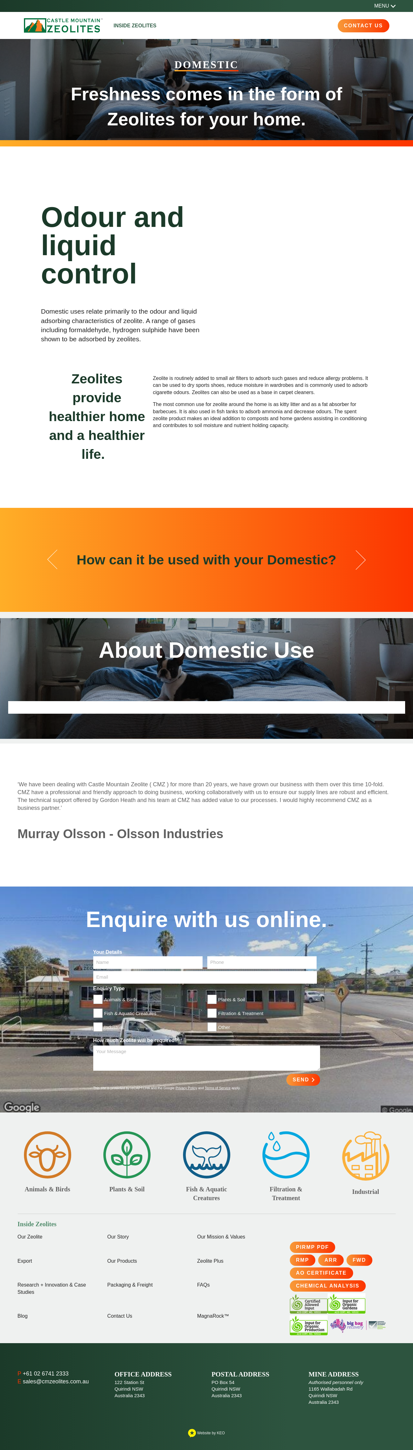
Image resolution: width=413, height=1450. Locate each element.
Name (102, 962)
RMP (302, 1260)
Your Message (111, 1051)
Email (102, 977)
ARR (330, 1260)
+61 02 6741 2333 (46, 1373)
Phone (217, 962)
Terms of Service (218, 1088)
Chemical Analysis (327, 1285)
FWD (359, 1260)
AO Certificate (321, 1273)
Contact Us (363, 25)
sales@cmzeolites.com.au (56, 1381)
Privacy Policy (186, 1088)
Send (301, 1079)
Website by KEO (206, 1433)
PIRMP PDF (312, 1247)
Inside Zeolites (135, 25)
